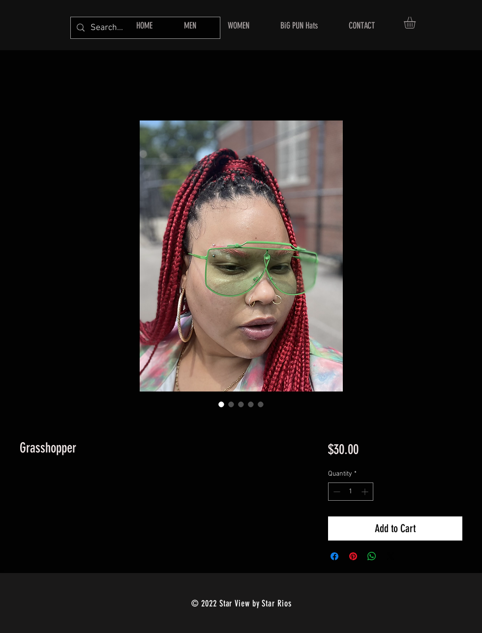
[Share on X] (390, 556)
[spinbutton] (351, 491)
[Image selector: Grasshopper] (221, 404)
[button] (416, 23)
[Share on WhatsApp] (372, 556)
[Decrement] (336, 491)
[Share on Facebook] (334, 556)
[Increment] (366, 491)
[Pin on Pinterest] (353, 556)
